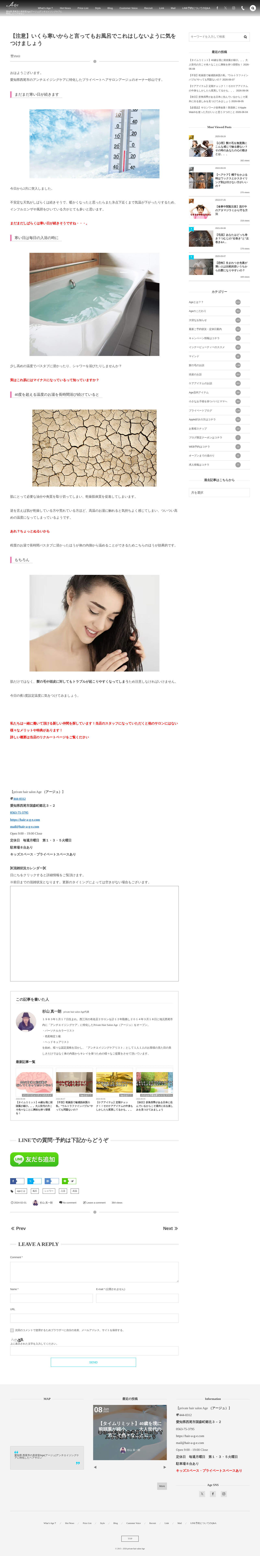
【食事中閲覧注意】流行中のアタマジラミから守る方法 (231, 210)
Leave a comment (96, 1202)
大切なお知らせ (215, 320)
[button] (253, 8)
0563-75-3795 (19, 812)
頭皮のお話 (215, 374)
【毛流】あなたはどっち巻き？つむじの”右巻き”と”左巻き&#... (232, 238)
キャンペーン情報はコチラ (215, 338)
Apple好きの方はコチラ (215, 419)
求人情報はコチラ (215, 464)
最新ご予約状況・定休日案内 (215, 329)
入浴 (63, 1191)
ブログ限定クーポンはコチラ (215, 437)
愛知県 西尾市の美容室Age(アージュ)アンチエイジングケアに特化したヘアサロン (46, 1456)
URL (12, 1309)
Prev (18, 1228)
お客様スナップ (215, 428)
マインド (215, 356)
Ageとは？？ (86, 1095)
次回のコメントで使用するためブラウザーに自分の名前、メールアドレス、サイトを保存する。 (70, 1330)
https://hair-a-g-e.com (25, 820)
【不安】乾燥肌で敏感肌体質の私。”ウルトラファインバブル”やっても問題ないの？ (74, 1106)
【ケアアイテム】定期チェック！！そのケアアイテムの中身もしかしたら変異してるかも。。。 (114, 1106)
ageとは (21, 1191)
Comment (15, 1257)
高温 (75, 1191)
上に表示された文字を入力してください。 (34, 1343)
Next (171, 1228)
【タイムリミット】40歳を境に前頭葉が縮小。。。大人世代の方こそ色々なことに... (130, 1429)
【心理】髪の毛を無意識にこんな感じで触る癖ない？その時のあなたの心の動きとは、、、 (231, 149)
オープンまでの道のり (215, 455)
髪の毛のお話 (215, 365)
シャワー (48, 1191)
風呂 (35, 1191)
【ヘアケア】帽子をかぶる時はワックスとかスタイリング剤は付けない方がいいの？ (231, 180)
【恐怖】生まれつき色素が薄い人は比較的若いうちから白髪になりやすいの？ (231, 266)
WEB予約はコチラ (215, 446)
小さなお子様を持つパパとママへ (156, 1095)
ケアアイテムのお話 (215, 383)
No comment (69, 1202)
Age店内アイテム (215, 392)
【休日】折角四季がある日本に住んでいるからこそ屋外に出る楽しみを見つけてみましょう (154, 1106)
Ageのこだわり (215, 311)
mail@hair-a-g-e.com (24, 826)
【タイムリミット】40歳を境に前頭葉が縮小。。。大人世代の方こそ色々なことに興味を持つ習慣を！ (34, 1108)
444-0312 (19, 799)
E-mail (99, 1289)
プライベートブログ (215, 410)
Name (13, 1289)
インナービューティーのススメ (37, 1095)
